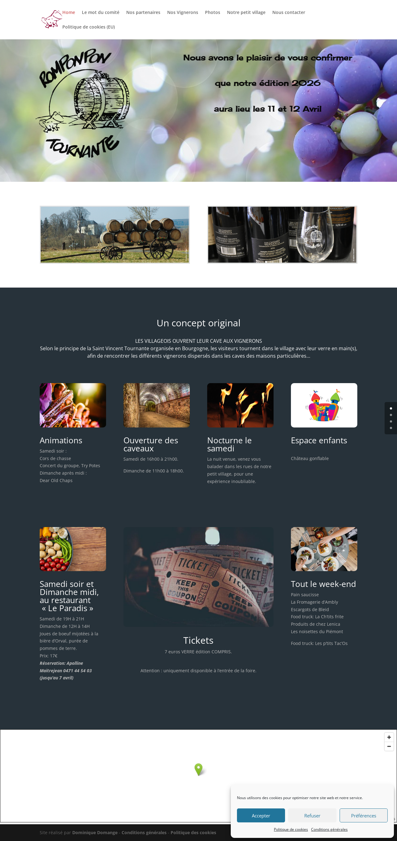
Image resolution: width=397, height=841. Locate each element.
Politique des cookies (193, 832)
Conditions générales (329, 829)
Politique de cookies (291, 829)
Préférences (363, 815)
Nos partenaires (143, 12)
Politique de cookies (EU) (88, 27)
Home (68, 12)
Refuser (312, 815)
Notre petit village (246, 12)
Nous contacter (288, 12)
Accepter (261, 815)
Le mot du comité (100, 12)
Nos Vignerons (182, 12)
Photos (212, 12)
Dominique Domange (95, 832)
